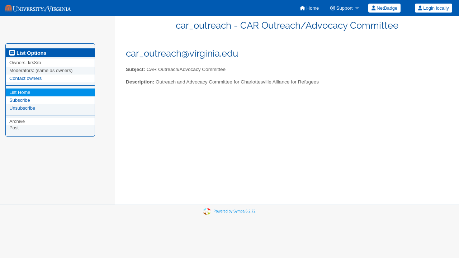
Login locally (433, 8)
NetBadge (384, 8)
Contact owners (25, 78)
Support (341, 8)
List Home (19, 92)
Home (309, 8)
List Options (27, 53)
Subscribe (19, 100)
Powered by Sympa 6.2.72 (234, 211)
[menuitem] (309, 8)
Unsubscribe (22, 108)
